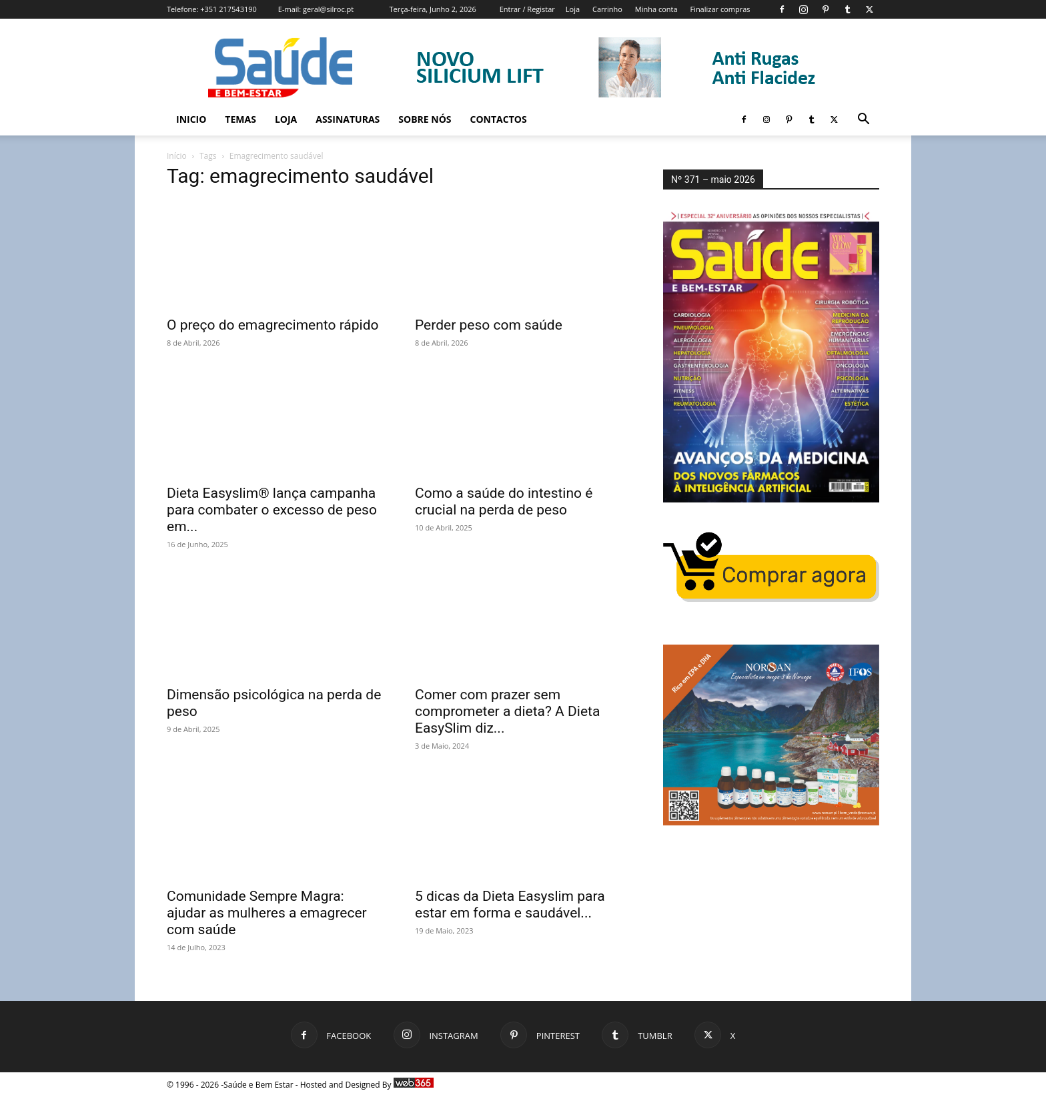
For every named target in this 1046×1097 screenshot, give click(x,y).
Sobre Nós (424, 119)
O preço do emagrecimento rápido (272, 325)
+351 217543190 (228, 9)
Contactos (498, 119)
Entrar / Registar (527, 9)
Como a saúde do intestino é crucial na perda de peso (503, 501)
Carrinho (607, 9)
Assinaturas (348, 119)
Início (177, 155)
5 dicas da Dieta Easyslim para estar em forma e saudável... (510, 904)
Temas (240, 119)
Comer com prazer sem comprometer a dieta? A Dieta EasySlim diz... (507, 711)
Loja (573, 9)
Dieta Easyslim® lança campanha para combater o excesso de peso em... (272, 509)
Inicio (191, 119)
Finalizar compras (720, 9)
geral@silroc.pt (328, 9)
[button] (863, 120)
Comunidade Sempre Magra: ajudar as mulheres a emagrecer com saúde (267, 913)
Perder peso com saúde (488, 325)
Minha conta (656, 9)
